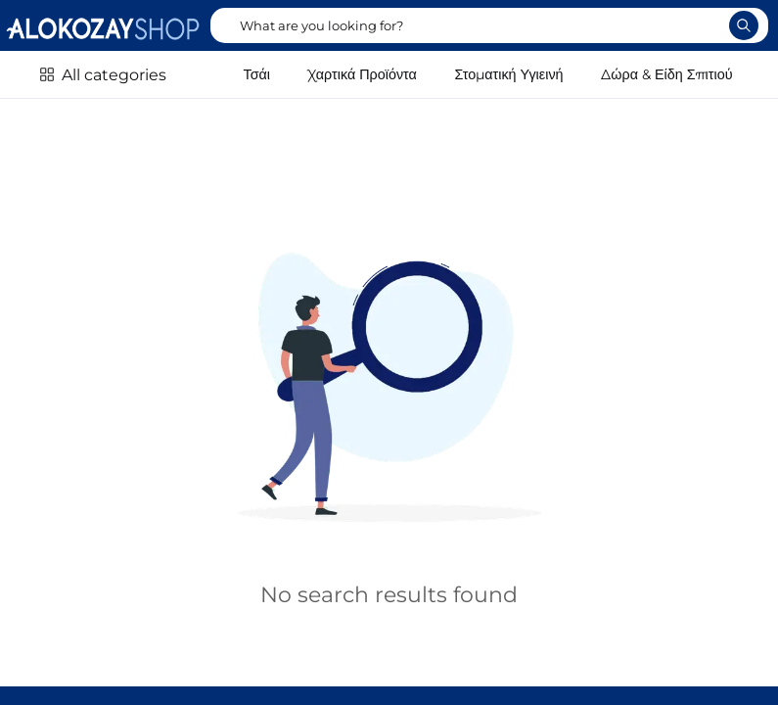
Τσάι (257, 74)
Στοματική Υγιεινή (509, 74)
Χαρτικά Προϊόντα (362, 74)
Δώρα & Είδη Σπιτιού (666, 74)
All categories (114, 75)
